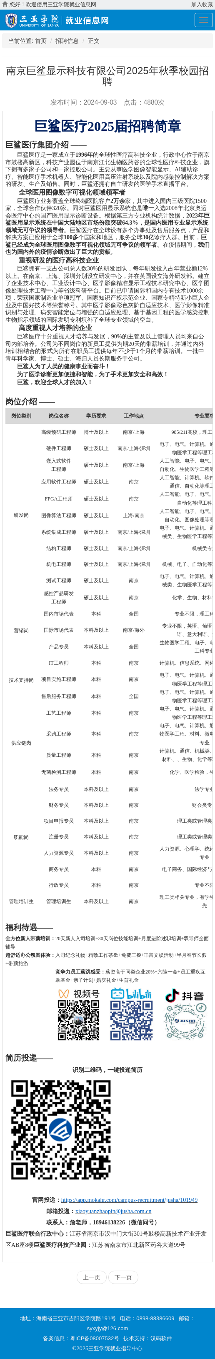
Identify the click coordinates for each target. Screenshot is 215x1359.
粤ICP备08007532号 (95, 1338)
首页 (41, 41)
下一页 (123, 1277)
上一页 (91, 1277)
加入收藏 (202, 5)
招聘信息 (67, 41)
